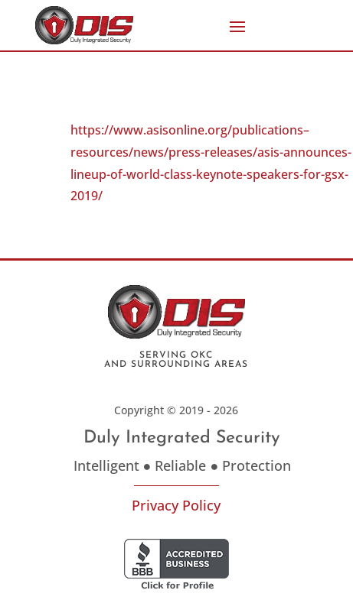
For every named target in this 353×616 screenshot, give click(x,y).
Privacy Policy (176, 505)
